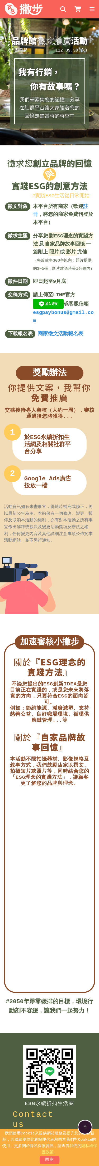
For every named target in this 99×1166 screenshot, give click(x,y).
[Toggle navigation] (92, 9)
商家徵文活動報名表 (60, 333)
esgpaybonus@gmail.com (63, 316)
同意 (49, 1160)
